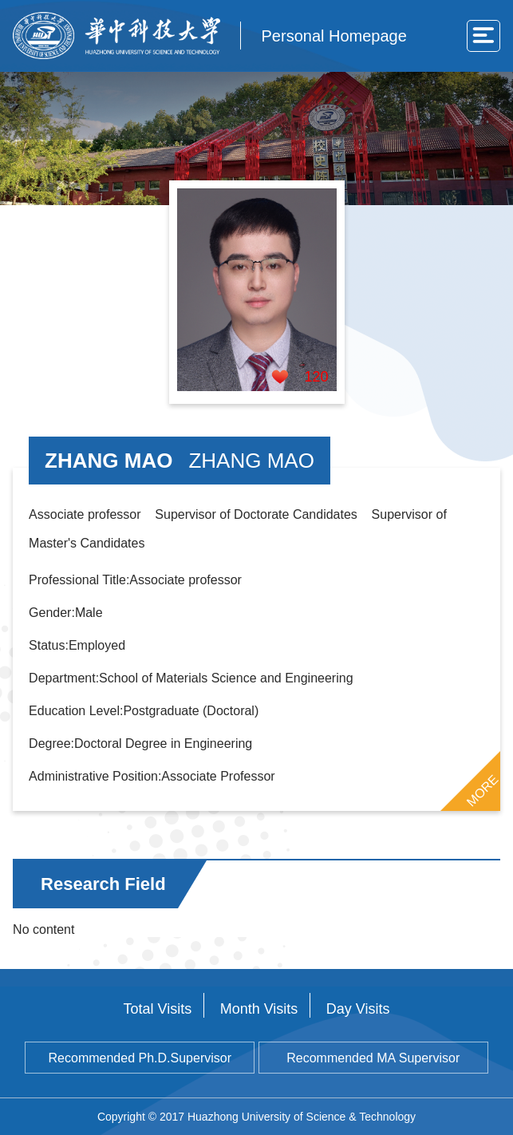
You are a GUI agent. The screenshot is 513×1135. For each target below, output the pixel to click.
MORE (482, 790)
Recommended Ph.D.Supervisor (140, 1058)
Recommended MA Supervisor (373, 1058)
